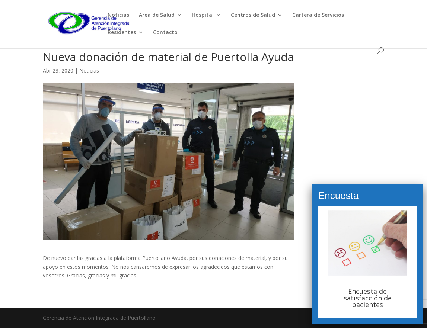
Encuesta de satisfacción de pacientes (368, 298)
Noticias (118, 15)
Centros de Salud (253, 15)
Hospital (203, 15)
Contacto (165, 33)
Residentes (122, 33)
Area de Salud (157, 15)
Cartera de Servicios (318, 15)
